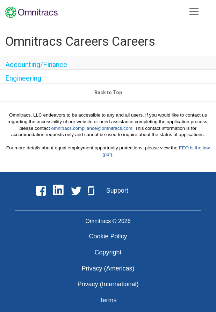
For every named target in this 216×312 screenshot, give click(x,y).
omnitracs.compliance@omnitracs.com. (92, 128)
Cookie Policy (108, 236)
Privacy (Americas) (107, 268)
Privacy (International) (107, 284)
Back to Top (108, 92)
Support (117, 190)
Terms (108, 300)
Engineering (23, 78)
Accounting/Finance (36, 64)
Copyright (107, 252)
